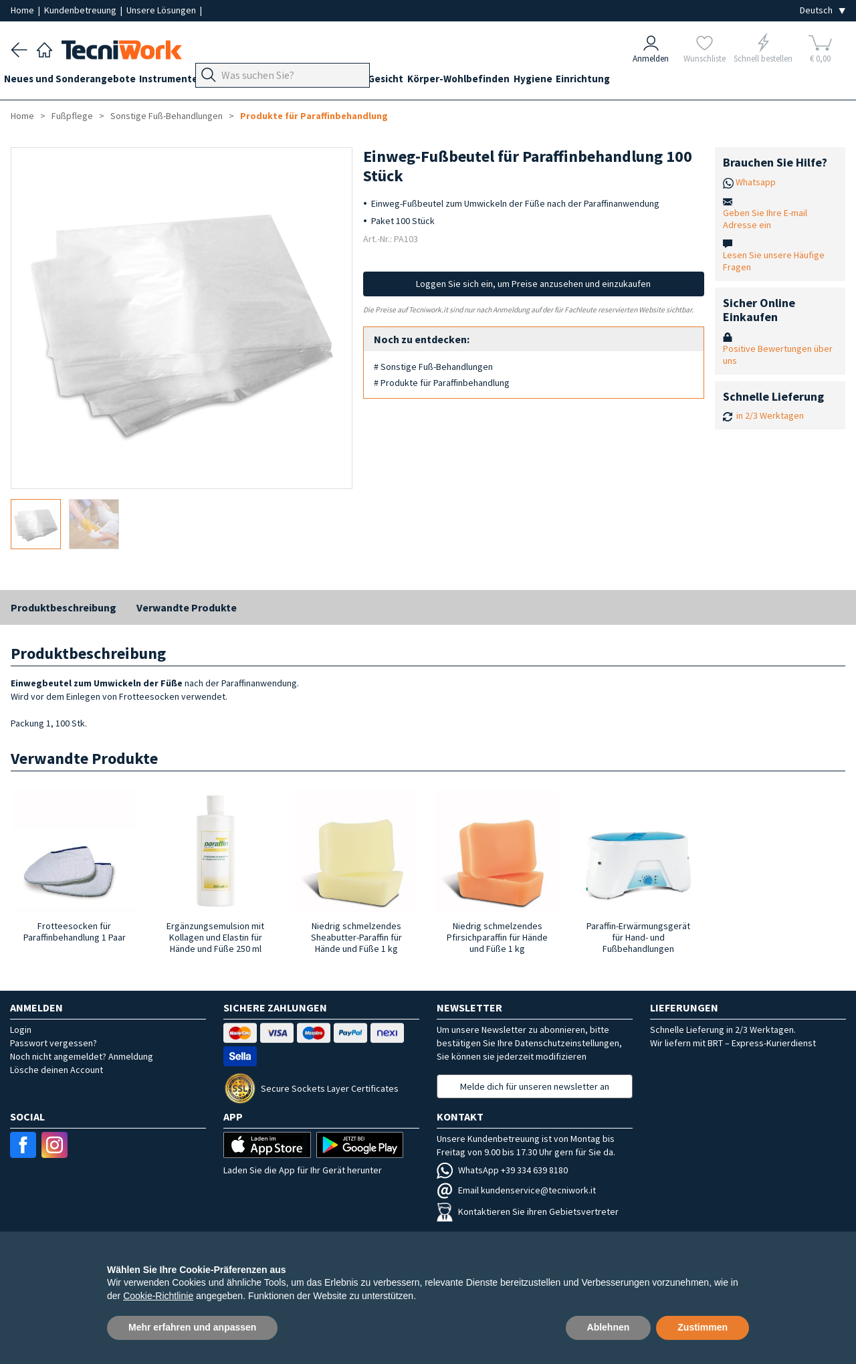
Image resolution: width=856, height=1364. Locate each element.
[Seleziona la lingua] (822, 10)
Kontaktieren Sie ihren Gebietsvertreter (528, 1211)
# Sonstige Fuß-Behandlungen (433, 367)
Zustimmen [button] (702, 1327)
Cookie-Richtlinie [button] (158, 1295)
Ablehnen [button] (608, 1327)
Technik (345, 81)
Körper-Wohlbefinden (513, 81)
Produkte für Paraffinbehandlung (314, 116)
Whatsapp (756, 182)
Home (23, 10)
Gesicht (433, 81)
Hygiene (594, 81)
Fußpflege (291, 81)
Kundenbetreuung (81, 10)
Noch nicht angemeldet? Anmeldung (81, 1056)
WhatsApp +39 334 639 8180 (502, 1170)
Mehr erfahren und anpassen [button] (192, 1327)
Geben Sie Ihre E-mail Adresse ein (765, 219)
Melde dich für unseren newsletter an (534, 1086)
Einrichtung (652, 81)
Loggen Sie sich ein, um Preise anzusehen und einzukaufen (533, 284)
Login (20, 1030)
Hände (389, 81)
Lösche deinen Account (56, 1070)
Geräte (239, 81)
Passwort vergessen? (53, 1043)
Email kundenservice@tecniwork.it (516, 1190)
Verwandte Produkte (186, 607)
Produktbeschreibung (63, 607)
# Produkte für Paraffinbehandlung (442, 383)
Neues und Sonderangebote (76, 81)
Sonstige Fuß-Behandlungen (166, 116)
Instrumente (182, 81)
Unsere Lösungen (162, 10)
